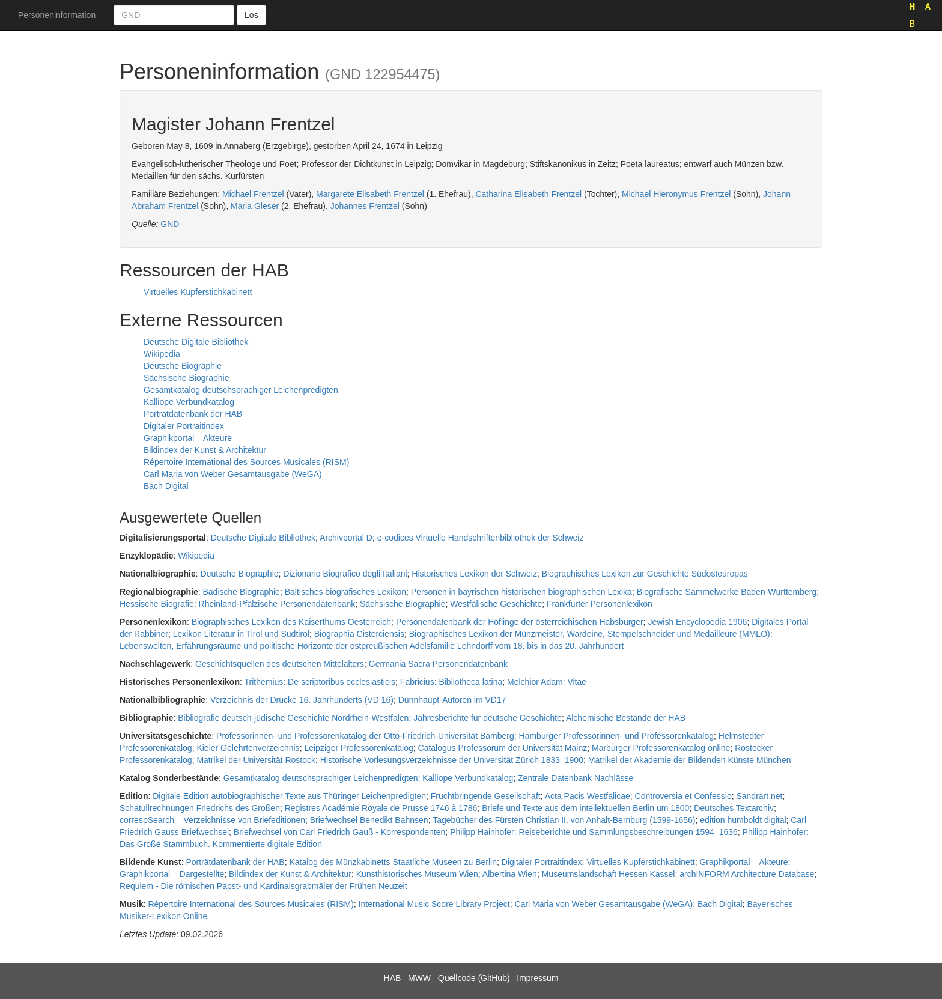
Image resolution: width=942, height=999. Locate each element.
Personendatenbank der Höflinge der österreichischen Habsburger (519, 622)
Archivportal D (346, 537)
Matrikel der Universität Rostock (255, 760)
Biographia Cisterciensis (359, 634)
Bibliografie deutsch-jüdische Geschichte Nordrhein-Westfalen (293, 718)
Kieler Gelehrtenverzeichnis (247, 748)
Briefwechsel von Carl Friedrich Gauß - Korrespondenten (340, 832)
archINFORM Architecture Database (746, 874)
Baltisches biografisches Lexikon (345, 592)
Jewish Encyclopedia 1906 (697, 622)
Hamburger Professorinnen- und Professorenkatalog (616, 736)
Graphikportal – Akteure (188, 438)
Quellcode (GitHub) (474, 978)
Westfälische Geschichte (496, 604)
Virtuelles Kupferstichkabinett (198, 292)
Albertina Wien (509, 874)
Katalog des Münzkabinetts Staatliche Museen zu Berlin (393, 862)
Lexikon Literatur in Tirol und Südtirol (241, 634)
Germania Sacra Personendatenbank (438, 664)
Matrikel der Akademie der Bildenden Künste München (689, 760)
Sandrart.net (759, 796)
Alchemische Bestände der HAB (625, 718)
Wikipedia (162, 354)
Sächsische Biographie (186, 378)
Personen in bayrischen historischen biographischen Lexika (521, 592)
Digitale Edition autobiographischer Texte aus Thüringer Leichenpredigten (289, 796)
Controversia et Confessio (683, 796)
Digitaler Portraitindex (184, 426)
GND (169, 224)
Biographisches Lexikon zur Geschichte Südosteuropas (645, 573)
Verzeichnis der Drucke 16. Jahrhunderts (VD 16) (302, 700)
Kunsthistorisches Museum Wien (417, 874)
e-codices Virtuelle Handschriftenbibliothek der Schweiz (480, 537)
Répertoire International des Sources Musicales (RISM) (246, 462)
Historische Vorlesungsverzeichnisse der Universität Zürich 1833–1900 (451, 760)
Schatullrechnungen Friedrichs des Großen (200, 808)
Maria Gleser (255, 206)
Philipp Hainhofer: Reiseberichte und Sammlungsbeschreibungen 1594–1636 (594, 832)
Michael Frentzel (253, 194)
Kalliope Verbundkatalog (189, 402)
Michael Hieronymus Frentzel (676, 194)
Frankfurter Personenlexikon (599, 604)
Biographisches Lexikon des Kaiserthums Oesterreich (291, 622)
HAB (392, 978)
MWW (419, 978)
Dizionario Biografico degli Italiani (345, 573)
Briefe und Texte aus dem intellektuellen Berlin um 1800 (585, 808)
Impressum (537, 978)
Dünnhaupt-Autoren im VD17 (452, 700)
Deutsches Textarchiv (734, 808)
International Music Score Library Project (434, 904)
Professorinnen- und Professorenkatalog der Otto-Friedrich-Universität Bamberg (365, 736)
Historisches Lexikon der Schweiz (474, 573)
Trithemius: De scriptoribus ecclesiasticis (320, 682)
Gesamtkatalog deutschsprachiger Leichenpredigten (241, 390)
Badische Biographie (240, 592)
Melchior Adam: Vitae (546, 682)
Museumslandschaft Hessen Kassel (608, 874)
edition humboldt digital (743, 820)
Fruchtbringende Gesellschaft (486, 796)
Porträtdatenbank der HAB (193, 414)
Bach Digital (166, 486)
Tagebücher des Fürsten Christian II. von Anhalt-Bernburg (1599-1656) (564, 820)
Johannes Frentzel (365, 206)
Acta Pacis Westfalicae (587, 796)
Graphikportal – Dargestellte (172, 874)
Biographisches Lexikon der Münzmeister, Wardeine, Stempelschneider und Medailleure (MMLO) (589, 634)
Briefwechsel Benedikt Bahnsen (369, 820)
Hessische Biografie (157, 604)
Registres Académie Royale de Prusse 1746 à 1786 (381, 808)
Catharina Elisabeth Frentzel (528, 194)
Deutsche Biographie (183, 366)
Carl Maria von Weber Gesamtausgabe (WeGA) (233, 474)
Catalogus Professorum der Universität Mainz (503, 748)
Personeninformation (57, 15)
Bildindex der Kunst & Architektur (205, 450)
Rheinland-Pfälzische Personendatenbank (277, 604)
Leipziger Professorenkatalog (358, 748)
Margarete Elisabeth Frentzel (370, 194)
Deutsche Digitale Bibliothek (196, 342)
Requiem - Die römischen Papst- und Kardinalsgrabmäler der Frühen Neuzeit (263, 886)
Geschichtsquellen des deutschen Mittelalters (279, 664)
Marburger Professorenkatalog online (661, 748)
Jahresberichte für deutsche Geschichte (487, 718)
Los (251, 15)
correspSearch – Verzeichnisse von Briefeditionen (212, 820)
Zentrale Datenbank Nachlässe (575, 778)
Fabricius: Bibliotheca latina (451, 682)
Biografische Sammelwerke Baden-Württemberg (727, 592)
